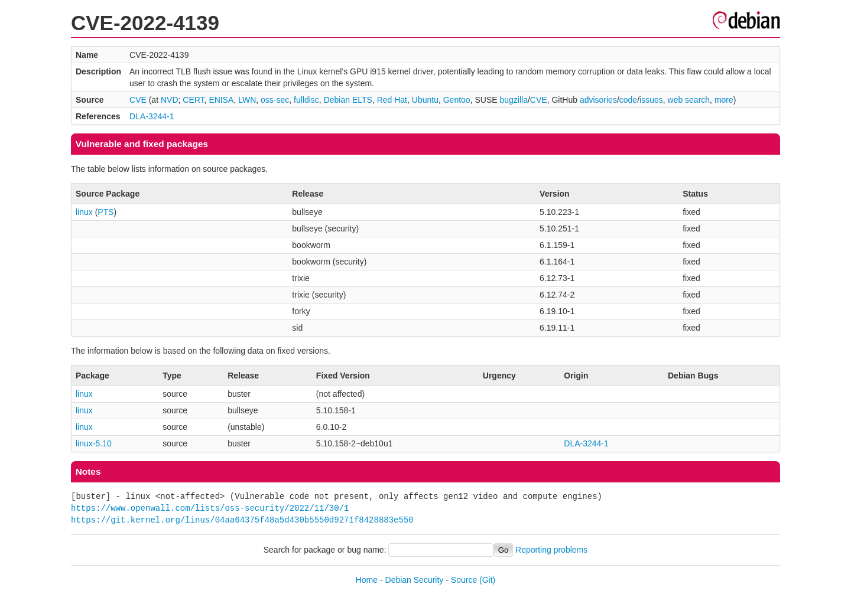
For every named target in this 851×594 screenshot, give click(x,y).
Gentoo (456, 100)
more (723, 100)
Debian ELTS (348, 100)
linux (84, 212)
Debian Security (414, 580)
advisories (598, 100)
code (628, 100)
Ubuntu (425, 100)
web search (689, 100)
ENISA (221, 100)
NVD (169, 100)
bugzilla (513, 100)
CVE (138, 100)
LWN (247, 100)
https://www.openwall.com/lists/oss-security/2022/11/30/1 (210, 508)
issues (651, 100)
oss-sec (275, 100)
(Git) (487, 580)
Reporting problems (551, 549)
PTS (105, 212)
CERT (193, 100)
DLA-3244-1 (151, 116)
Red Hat (392, 100)
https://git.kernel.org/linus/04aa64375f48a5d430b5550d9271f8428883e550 (242, 520)
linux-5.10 (94, 443)
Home (367, 580)
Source (464, 580)
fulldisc (306, 100)
